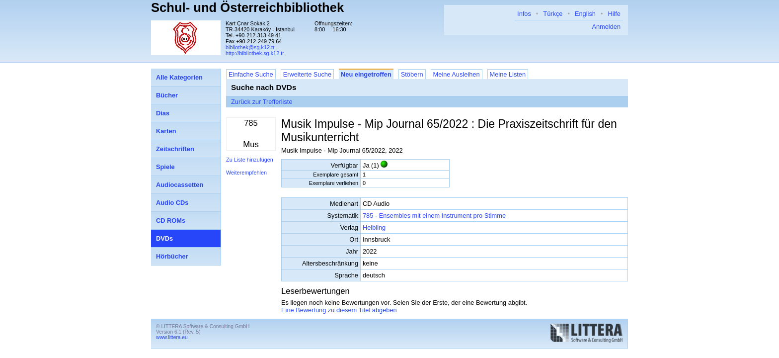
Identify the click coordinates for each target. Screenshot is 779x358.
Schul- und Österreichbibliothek (247, 7)
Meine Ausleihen (456, 74)
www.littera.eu (172, 337)
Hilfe (614, 13)
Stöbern (412, 74)
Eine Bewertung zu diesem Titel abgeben (339, 310)
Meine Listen (508, 74)
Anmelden (606, 26)
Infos (524, 13)
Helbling (374, 227)
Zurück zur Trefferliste (262, 101)
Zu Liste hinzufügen (249, 160)
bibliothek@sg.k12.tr (250, 47)
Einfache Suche (251, 74)
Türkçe (552, 13)
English (585, 13)
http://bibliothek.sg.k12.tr (255, 53)
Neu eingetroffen (366, 74)
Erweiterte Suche (307, 74)
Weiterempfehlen (246, 173)
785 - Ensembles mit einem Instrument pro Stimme (434, 215)
